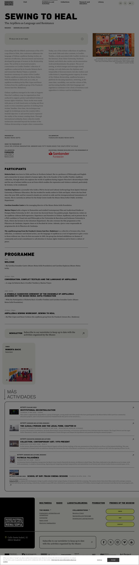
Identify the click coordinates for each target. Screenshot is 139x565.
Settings (99, 561)
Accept (113, 561)
